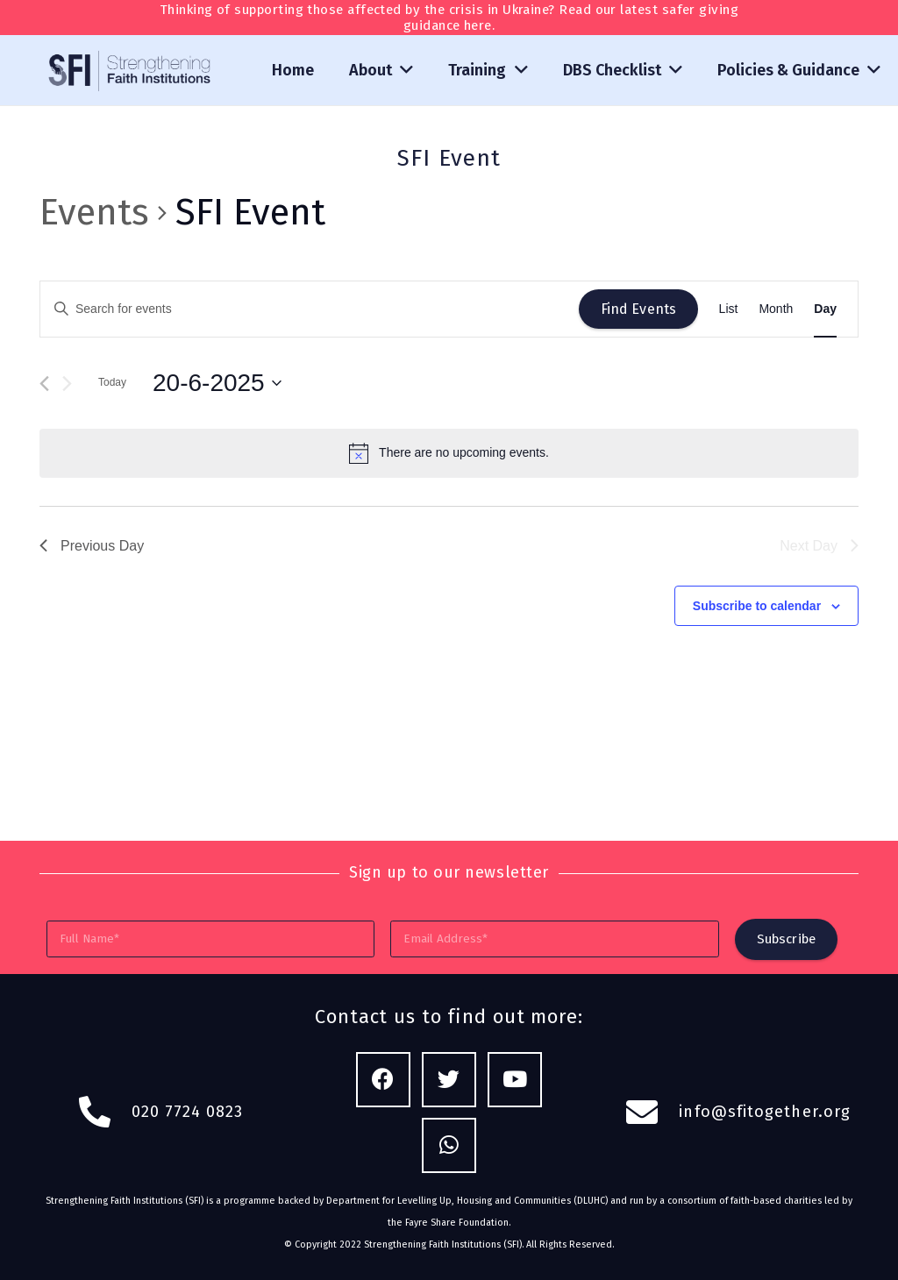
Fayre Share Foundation (457, 1222)
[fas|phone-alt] (104, 1112)
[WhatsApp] (449, 1145)
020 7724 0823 (188, 1111)
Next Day (819, 545)
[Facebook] (383, 1079)
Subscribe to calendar (757, 606)
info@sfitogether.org (765, 1111)
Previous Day (91, 545)
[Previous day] (44, 383)
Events (94, 212)
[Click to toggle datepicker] (217, 383)
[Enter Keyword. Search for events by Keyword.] (309, 309)
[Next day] (67, 383)
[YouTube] (515, 1079)
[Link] (130, 70)
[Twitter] (449, 1079)
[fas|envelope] (652, 1112)
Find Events (639, 309)
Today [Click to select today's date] (112, 382)
